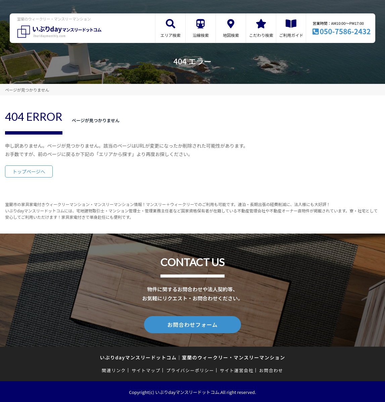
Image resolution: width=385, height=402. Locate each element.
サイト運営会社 (236, 369)
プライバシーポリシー (190, 369)
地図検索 (231, 35)
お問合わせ (271, 369)
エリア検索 (170, 35)
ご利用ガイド (291, 35)
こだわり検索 (261, 35)
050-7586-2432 (345, 31)
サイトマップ (146, 369)
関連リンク (114, 369)
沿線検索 (201, 35)
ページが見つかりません (27, 90)
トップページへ (28, 171)
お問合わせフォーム (193, 324)
